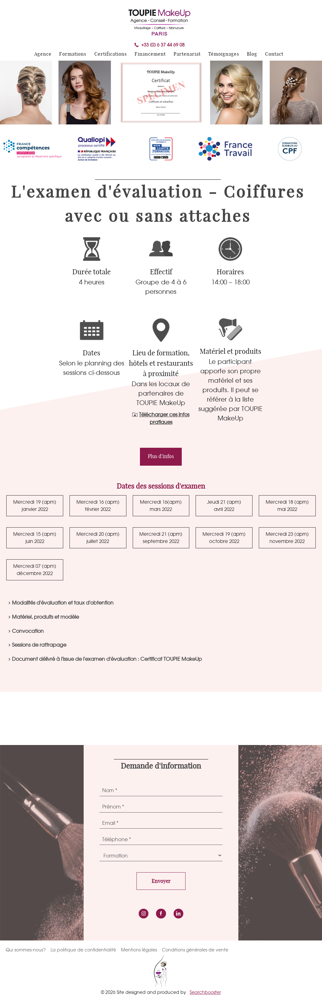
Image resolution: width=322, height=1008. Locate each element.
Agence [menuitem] (43, 54)
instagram (143, 913)
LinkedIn (178, 913)
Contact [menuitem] (274, 54)
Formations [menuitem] (72, 54)
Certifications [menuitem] (110, 54)
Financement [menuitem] (150, 54)
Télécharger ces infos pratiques (164, 418)
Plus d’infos (161, 456)
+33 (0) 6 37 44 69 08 (163, 45)
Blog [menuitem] (252, 54)
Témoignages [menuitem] (223, 54)
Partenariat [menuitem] (187, 54)
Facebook (161, 913)
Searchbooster (205, 992)
